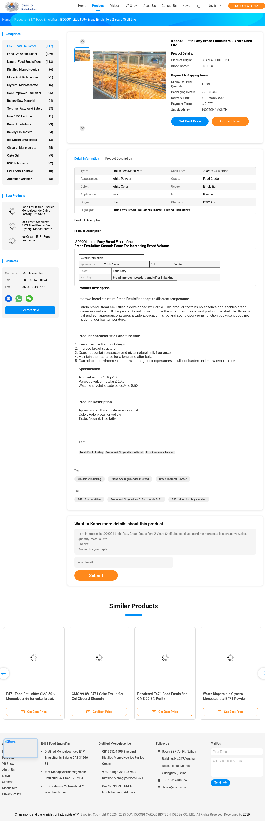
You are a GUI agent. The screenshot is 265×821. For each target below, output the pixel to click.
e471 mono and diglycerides (188, 499)
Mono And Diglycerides (30, 77)
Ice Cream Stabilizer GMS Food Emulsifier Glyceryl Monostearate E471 (37, 225)
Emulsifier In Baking (91, 452)
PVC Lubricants (30, 163)
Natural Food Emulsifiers (30, 61)
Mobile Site (9, 788)
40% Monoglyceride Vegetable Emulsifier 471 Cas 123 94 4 (65, 775)
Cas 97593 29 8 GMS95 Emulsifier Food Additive (118, 789)
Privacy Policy (11, 794)
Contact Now (30, 310)
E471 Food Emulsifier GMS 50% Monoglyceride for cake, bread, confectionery (30, 698)
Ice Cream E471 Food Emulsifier (36, 238)
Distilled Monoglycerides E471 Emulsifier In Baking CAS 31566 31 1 (66, 757)
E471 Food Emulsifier (30, 46)
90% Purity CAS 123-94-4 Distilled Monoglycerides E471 (122, 775)
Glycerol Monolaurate (30, 147)
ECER (246, 814)
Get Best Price (190, 121)
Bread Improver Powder (160, 452)
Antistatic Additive (30, 179)
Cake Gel (30, 155)
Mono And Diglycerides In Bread (124, 452)
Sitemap (7, 782)
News (6, 776)
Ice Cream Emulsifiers (30, 140)
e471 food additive (89, 499)
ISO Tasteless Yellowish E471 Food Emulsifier (65, 789)
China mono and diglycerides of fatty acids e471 (47, 814)
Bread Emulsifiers (30, 124)
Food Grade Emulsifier (30, 54)
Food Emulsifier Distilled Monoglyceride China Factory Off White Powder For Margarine (38, 210)
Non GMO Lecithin (30, 116)
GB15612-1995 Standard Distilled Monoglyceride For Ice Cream (123, 757)
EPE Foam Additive (30, 171)
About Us (8, 769)
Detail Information (86, 158)
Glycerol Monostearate (30, 85)
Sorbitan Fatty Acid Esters (30, 108)
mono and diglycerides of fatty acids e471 (136, 499)
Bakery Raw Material (30, 101)
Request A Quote (246, 6)
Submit (96, 575)
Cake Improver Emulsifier (30, 93)
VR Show (8, 763)
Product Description (118, 158)
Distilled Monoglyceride (30, 69)
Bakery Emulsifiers (30, 132)
